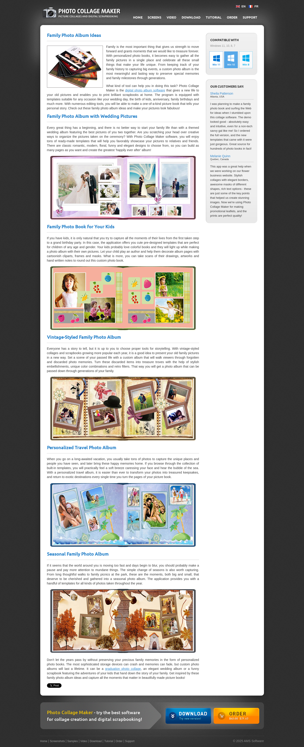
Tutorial (213, 17)
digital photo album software (145, 90)
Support (250, 17)
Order (232, 17)
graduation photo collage (123, 669)
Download (191, 17)
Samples (72, 741)
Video (171, 17)
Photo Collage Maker (70, 712)
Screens (154, 17)
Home (137, 17)
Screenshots (57, 741)
